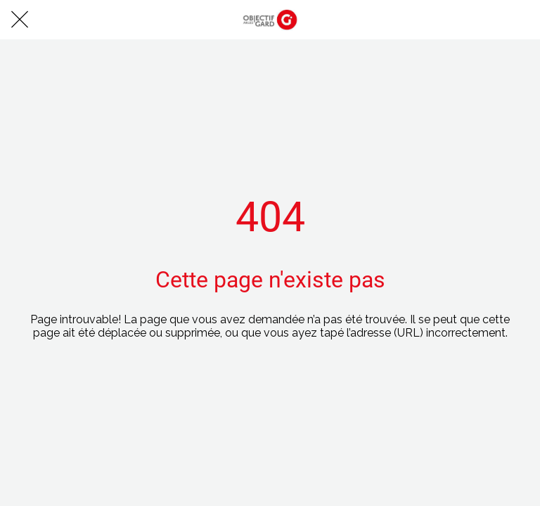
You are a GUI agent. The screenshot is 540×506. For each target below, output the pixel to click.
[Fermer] (19, 19)
